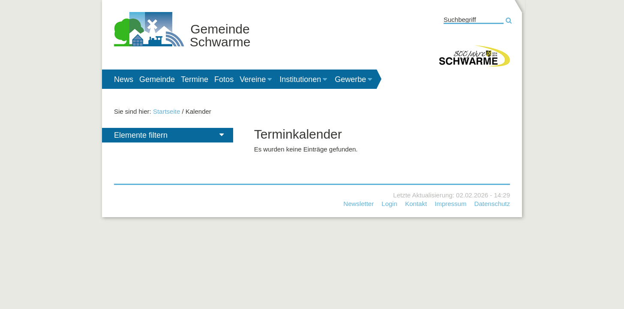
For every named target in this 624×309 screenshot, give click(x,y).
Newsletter (358, 203)
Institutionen (304, 79)
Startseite (166, 111)
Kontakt (416, 203)
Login (389, 203)
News (123, 79)
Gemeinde (157, 79)
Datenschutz (492, 203)
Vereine (256, 79)
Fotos (224, 79)
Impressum (450, 203)
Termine (194, 79)
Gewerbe (354, 79)
